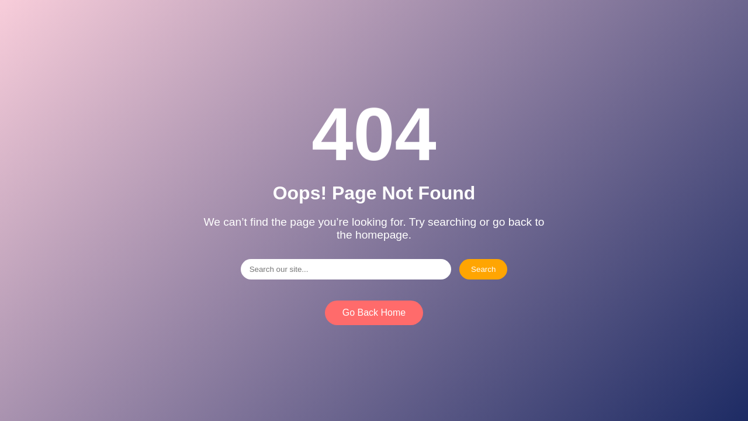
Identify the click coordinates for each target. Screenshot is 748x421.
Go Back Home (374, 313)
